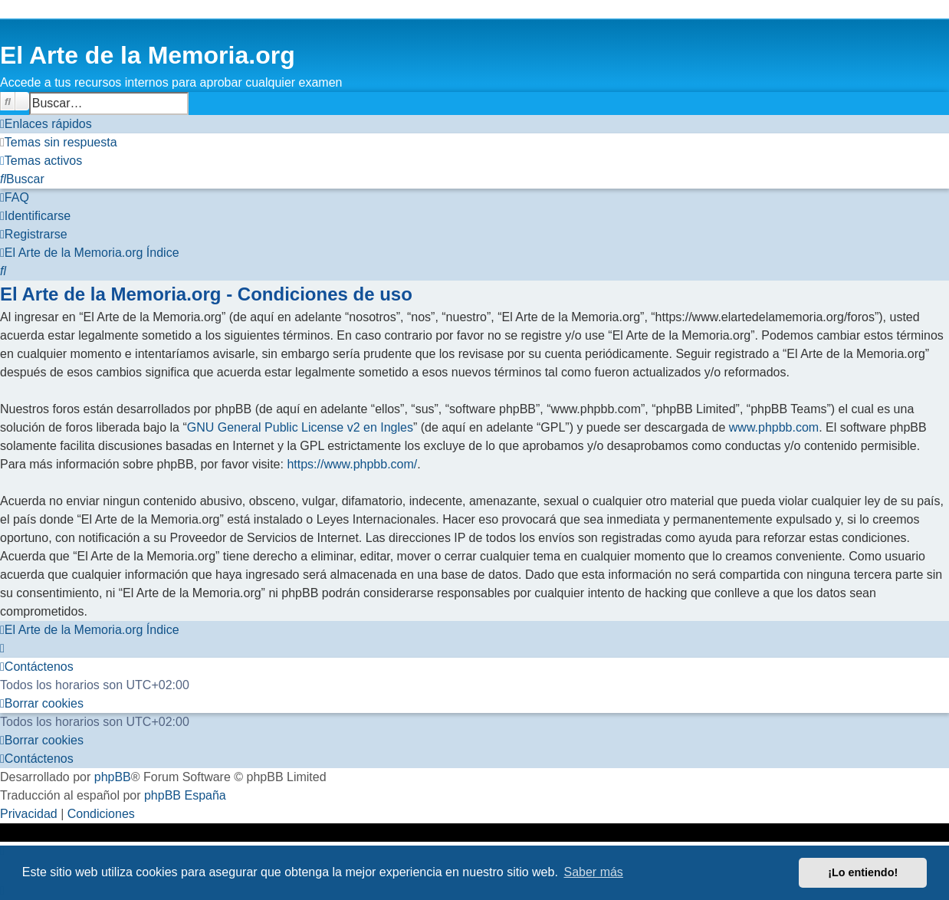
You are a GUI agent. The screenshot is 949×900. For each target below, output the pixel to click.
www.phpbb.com (774, 427)
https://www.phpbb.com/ (352, 464)
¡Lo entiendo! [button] (863, 872)
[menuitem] (58, 142)
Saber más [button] (593, 872)
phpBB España (185, 795)
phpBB (112, 776)
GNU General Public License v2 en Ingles (300, 427)
